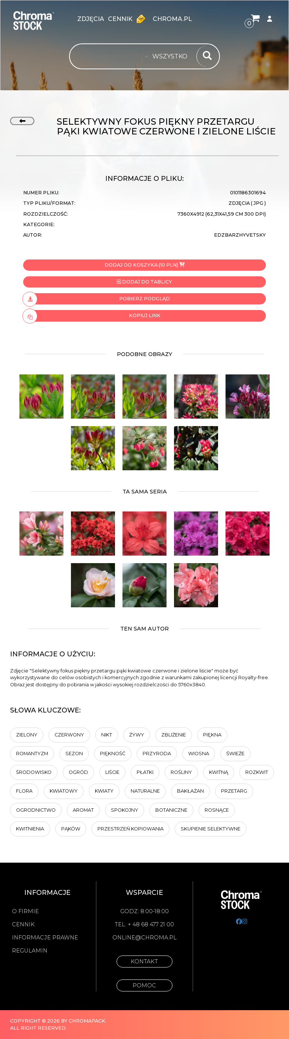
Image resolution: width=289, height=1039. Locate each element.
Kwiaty (104, 791)
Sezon (74, 753)
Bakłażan (190, 791)
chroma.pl (172, 18)
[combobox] (172, 56)
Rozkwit (256, 772)
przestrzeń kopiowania (130, 829)
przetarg (234, 791)
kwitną (218, 772)
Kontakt (144, 961)
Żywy (136, 735)
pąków (70, 829)
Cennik (128, 18)
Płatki (145, 772)
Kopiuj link (92, 315)
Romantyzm (32, 753)
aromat (83, 810)
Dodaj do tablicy (144, 282)
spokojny (124, 810)
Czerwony (69, 735)
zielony (26, 735)
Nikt (106, 735)
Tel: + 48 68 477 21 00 (144, 924)
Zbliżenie (173, 735)
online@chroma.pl (144, 937)
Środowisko (34, 772)
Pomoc (144, 985)
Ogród (78, 772)
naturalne (145, 791)
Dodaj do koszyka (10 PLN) (144, 265)
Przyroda (157, 753)
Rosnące (217, 810)
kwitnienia (30, 829)
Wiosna (198, 753)
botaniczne (171, 810)
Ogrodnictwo (36, 810)
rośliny (181, 772)
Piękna (212, 735)
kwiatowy (64, 791)
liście (112, 772)
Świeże (235, 753)
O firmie (25, 911)
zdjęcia (90, 18)
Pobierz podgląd (96, 298)
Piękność (112, 753)
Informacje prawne (45, 937)
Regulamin (29, 950)
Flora (24, 791)
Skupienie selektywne (210, 829)
